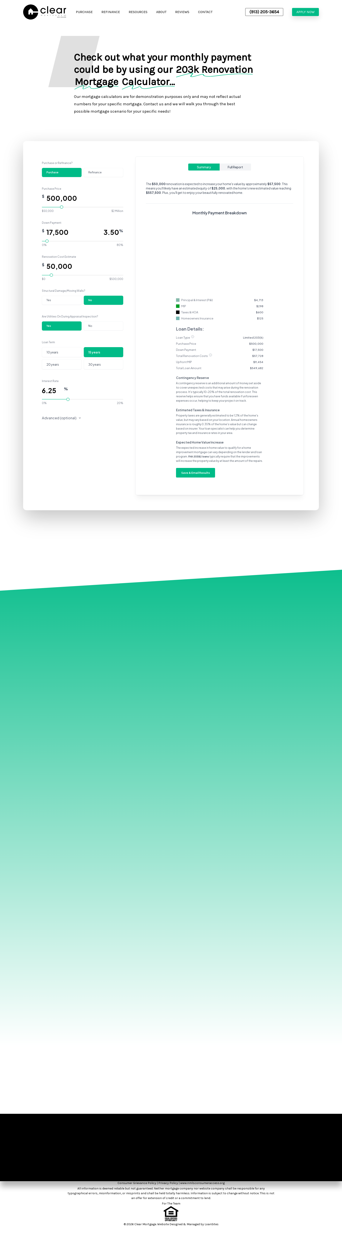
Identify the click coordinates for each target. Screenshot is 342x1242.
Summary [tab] (204, 167)
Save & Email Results (195, 472)
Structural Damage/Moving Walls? (63, 290)
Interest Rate (50, 381)
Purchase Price (51, 188)
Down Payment (51, 222)
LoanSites (212, 1224)
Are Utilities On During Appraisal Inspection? (70, 316)
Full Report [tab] (235, 167)
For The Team (171, 1203)
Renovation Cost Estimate (59, 256)
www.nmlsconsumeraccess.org (202, 1183)
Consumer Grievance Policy (137, 1183)
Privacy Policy (168, 1183)
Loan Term (48, 342)
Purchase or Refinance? (57, 163)
